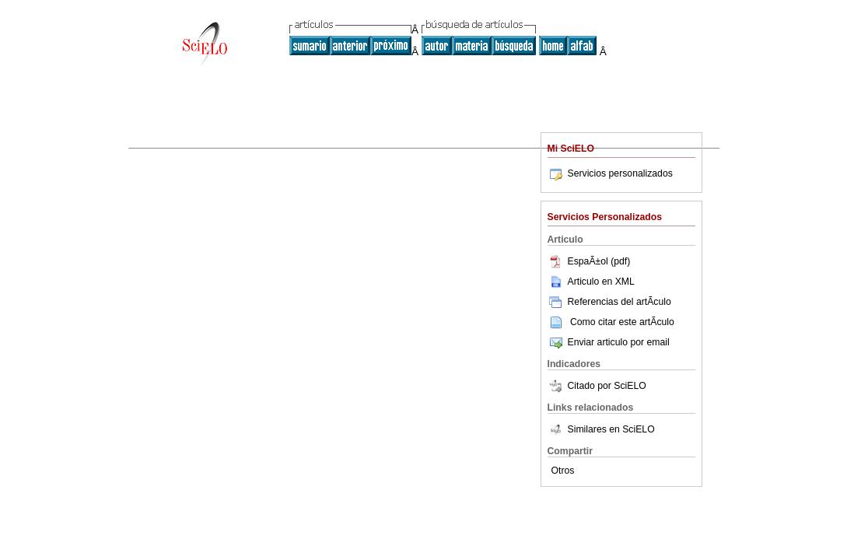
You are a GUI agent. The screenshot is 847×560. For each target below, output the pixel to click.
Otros (563, 470)
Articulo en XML (591, 281)
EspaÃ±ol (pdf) (589, 261)
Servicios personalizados (610, 173)
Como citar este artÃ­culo (622, 322)
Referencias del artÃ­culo (609, 301)
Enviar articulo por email (609, 342)
